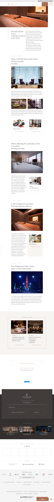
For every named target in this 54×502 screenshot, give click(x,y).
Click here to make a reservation (27, 363)
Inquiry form (36, 412)
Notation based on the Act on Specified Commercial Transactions (14, 491)
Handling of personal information (43, 491)
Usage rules (19, 482)
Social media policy (35, 493)
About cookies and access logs (19, 493)
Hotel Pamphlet (12, 407)
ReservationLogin (45, 4)
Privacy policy (25, 491)
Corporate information (27, 482)
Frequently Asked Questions (17, 412)
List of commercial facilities (27, 477)
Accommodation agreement (9, 482)
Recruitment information (46, 482)
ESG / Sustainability (27, 484)
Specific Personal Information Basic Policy (33, 491)
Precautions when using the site (28, 493)
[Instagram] (7, 452)
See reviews (27, 381)
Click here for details (19, 131)
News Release (36, 482)
